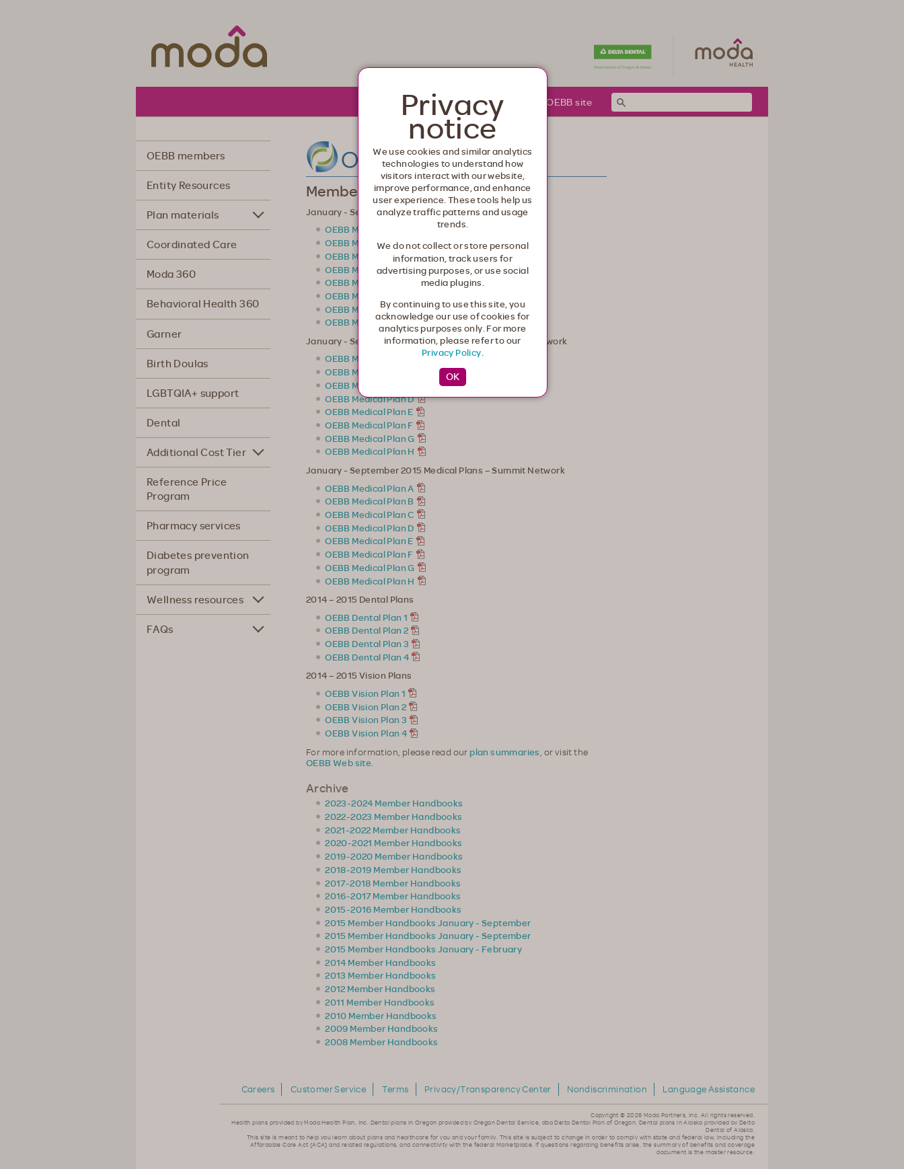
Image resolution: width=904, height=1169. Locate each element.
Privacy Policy (452, 352)
